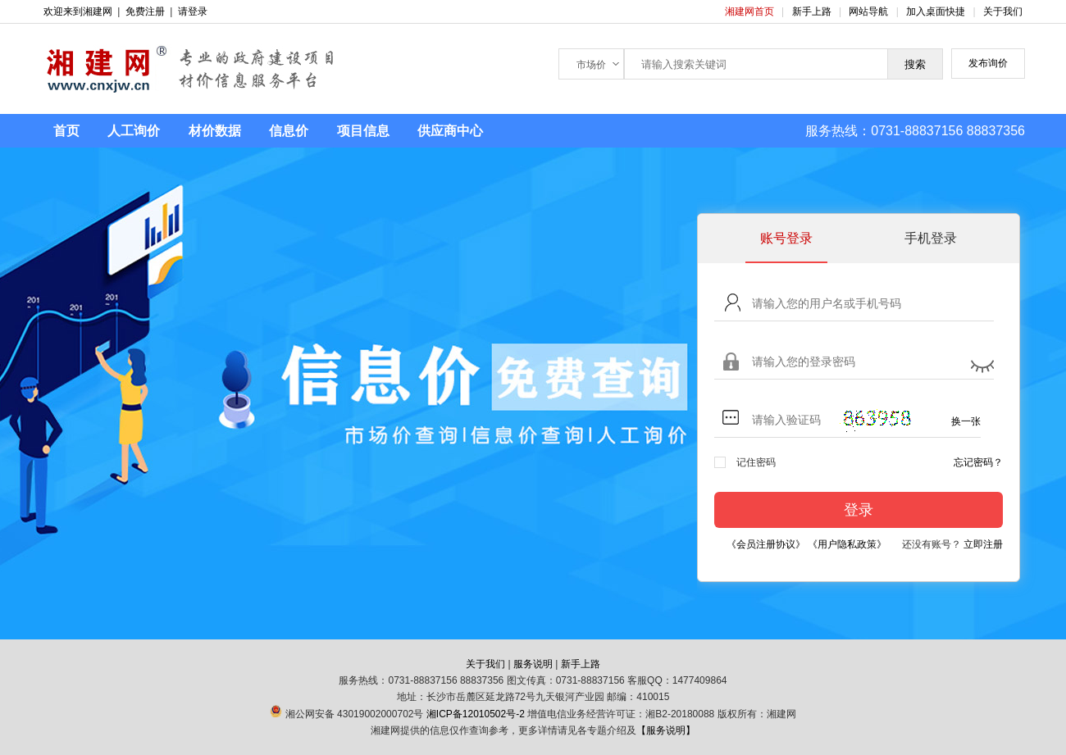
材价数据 (215, 131)
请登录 (192, 11)
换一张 (966, 421)
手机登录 (930, 238)
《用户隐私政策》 (847, 544)
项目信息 (363, 131)
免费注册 (145, 11)
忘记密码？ (978, 462)
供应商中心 (450, 131)
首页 (66, 131)
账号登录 (786, 238)
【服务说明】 (665, 730)
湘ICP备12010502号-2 (475, 714)
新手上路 (813, 11)
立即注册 (983, 544)
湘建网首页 (751, 11)
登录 (858, 510)
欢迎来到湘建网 (77, 11)
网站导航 (870, 11)
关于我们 (1003, 11)
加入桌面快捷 (935, 11)
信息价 (288, 131)
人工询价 (133, 131)
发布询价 (988, 63)
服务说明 (533, 664)
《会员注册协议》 (766, 544)
